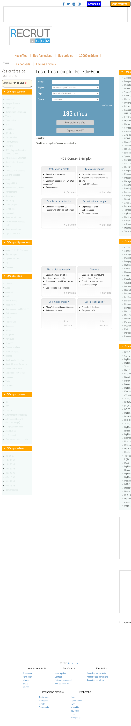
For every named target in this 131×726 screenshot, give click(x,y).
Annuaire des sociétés (96, 673)
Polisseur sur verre (54, 310)
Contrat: (41, 99)
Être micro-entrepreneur (92, 213)
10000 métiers (88, 56)
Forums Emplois (46, 64)
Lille (73, 714)
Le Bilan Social (88, 210)
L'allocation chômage (91, 278)
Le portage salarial (90, 206)
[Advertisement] (80, 249)
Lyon (73, 703)
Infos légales (60, 673)
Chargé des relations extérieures (60, 307)
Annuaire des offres (95, 680)
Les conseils (22, 64)
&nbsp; (65, 14)
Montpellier (76, 717)
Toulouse (75, 710)
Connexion (94, 4)
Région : (41, 87)
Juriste (42, 703)
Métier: (41, 81)
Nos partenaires (62, 683)
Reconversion (51, 187)
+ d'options (107, 105)
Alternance (27, 673)
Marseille (75, 707)
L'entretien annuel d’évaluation (95, 174)
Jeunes (26, 686)
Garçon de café (88, 310)
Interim (26, 680)
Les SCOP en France (90, 184)
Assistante (43, 697)
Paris (73, 697)
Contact (58, 676)
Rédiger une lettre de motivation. (60, 210)
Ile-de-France (76, 700)
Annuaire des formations (97, 676)
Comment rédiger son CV (56, 206)
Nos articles (65, 56)
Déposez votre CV (75, 130)
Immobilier (43, 700)
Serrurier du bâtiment (91, 307)
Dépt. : (41, 93)
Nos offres (20, 56)
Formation (27, 676)
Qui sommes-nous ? (63, 680)
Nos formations (42, 56)
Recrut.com (73, 663)
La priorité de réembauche (93, 275)
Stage (25, 683)
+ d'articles (70, 192)
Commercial (44, 707)
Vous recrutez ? (120, 4)
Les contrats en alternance (57, 287)
